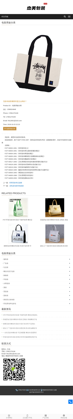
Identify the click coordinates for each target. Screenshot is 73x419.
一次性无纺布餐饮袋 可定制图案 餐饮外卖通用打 (20, 332)
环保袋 (5, 279)
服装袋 (5, 259)
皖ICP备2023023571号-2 (36, 392)
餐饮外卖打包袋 (8, 271)
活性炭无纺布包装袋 (16, 186)
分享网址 (9, 416)
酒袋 (5, 287)
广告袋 (5, 263)
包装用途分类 (9, 128)
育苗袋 (5, 291)
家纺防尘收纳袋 (8, 299)
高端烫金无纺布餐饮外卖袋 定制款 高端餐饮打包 (20, 319)
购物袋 (5, 275)
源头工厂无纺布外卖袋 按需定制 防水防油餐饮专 (20, 328)
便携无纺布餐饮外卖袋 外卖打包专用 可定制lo (19, 324)
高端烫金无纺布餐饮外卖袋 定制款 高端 (54, 220)
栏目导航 (5, 17)
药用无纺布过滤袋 (15, 183)
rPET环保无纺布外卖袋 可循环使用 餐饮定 (17, 220)
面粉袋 (5, 295)
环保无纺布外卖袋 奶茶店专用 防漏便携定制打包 (20, 337)
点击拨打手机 (27, 416)
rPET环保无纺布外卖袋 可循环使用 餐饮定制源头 (20, 315)
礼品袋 (5, 267)
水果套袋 (6, 283)
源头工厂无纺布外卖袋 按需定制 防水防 (54, 246)
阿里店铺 (64, 416)
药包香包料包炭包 (9, 303)
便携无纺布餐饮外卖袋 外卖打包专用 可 (17, 246)
